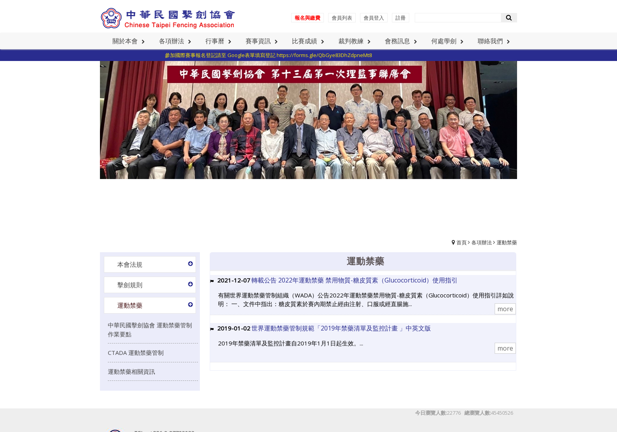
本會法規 (129, 264)
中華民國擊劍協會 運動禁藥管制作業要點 (150, 329)
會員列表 (342, 17)
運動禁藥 (507, 242)
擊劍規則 (129, 285)
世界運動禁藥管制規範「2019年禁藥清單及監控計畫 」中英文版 (341, 328)
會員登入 (374, 17)
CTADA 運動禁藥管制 (136, 352)
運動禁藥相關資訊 (131, 371)
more (505, 309)
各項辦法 (481, 242)
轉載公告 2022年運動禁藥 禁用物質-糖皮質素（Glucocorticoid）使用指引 (354, 280)
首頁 (461, 242)
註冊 (400, 17)
